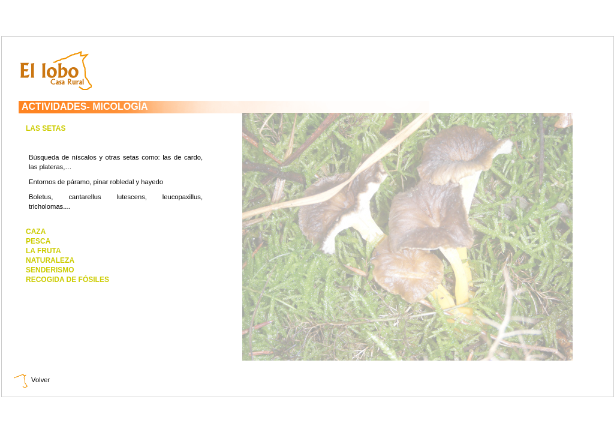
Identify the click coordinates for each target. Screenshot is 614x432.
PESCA (38, 241)
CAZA (36, 231)
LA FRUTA (43, 251)
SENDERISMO (50, 270)
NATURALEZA (50, 260)
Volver (32, 379)
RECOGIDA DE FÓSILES (67, 279)
